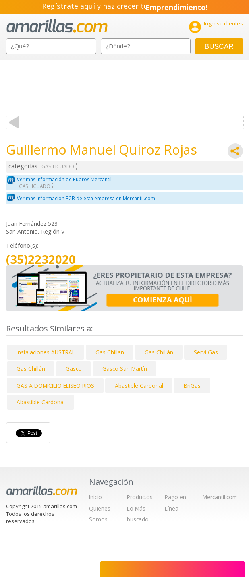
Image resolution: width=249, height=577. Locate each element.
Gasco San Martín (124, 368)
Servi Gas (206, 352)
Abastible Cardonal (139, 385)
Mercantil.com (220, 497)
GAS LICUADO (58, 166)
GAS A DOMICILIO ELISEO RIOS (55, 385)
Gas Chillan (109, 352)
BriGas (192, 385)
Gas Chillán (159, 352)
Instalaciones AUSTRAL (46, 352)
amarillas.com (57, 26)
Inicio (95, 497)
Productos (140, 497)
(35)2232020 (41, 259)
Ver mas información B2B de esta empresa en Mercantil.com (86, 198)
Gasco (74, 368)
